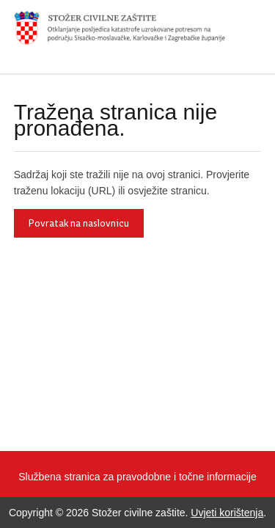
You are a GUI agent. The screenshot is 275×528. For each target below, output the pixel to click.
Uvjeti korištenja (227, 512)
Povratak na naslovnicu (79, 223)
